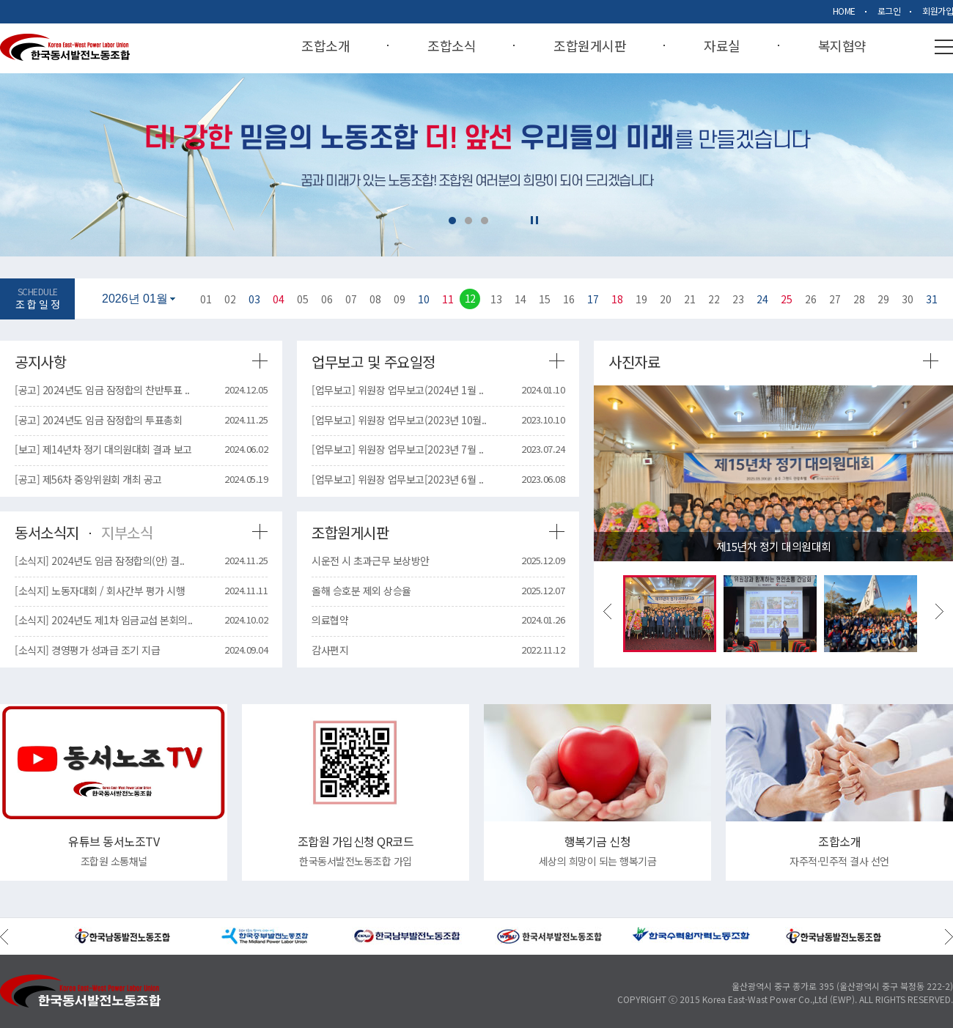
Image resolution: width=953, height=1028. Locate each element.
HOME (844, 11)
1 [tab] (452, 220)
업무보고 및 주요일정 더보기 (556, 361)
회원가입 (937, 11)
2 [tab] (468, 220)
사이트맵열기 (944, 47)
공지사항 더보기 (260, 361)
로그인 (889, 11)
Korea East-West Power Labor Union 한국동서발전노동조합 (65, 47)
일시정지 (534, 220)
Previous (607, 611)
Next (939, 611)
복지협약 (842, 46)
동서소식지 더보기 (260, 531)
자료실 (722, 46)
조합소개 (325, 46)
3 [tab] (484, 220)
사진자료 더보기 (930, 361)
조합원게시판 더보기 (556, 531)
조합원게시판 (589, 46)
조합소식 (451, 46)
